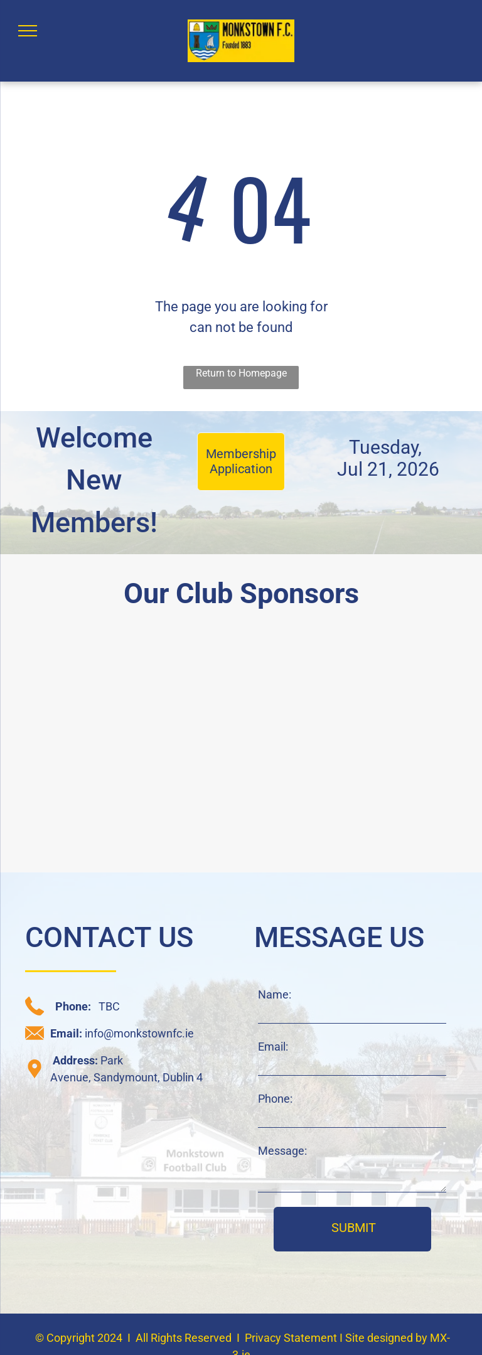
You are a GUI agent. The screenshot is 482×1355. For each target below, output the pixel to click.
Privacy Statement (291, 1337)
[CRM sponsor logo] (360, 691)
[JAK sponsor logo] (360, 802)
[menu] (27, 30)
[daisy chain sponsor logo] (122, 691)
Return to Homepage (241, 373)
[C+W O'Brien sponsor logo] (122, 802)
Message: (282, 1150)
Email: (273, 1046)
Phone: (275, 1098)
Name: (274, 994)
